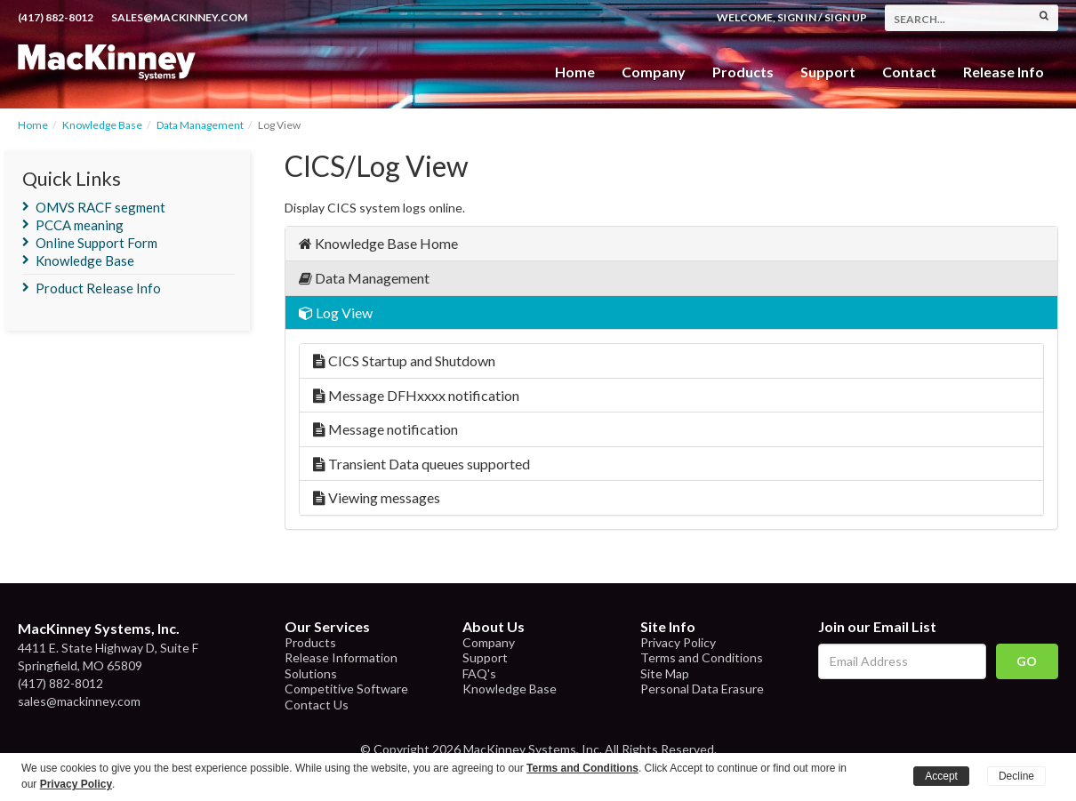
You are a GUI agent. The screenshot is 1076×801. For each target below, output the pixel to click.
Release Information (341, 657)
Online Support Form (96, 243)
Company (654, 71)
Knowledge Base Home (378, 243)
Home (575, 71)
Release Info (1003, 71)
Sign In (796, 17)
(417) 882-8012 (55, 17)
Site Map (664, 673)
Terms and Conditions (701, 657)
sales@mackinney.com (179, 17)
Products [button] (743, 71)
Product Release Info (98, 288)
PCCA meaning (80, 225)
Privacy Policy (678, 642)
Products (310, 642)
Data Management (200, 125)
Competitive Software (346, 688)
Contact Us (317, 704)
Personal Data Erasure (702, 688)
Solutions (311, 673)
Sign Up (845, 17)
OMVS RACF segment (100, 207)
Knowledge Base (102, 125)
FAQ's (479, 673)
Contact (909, 71)
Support (827, 71)
